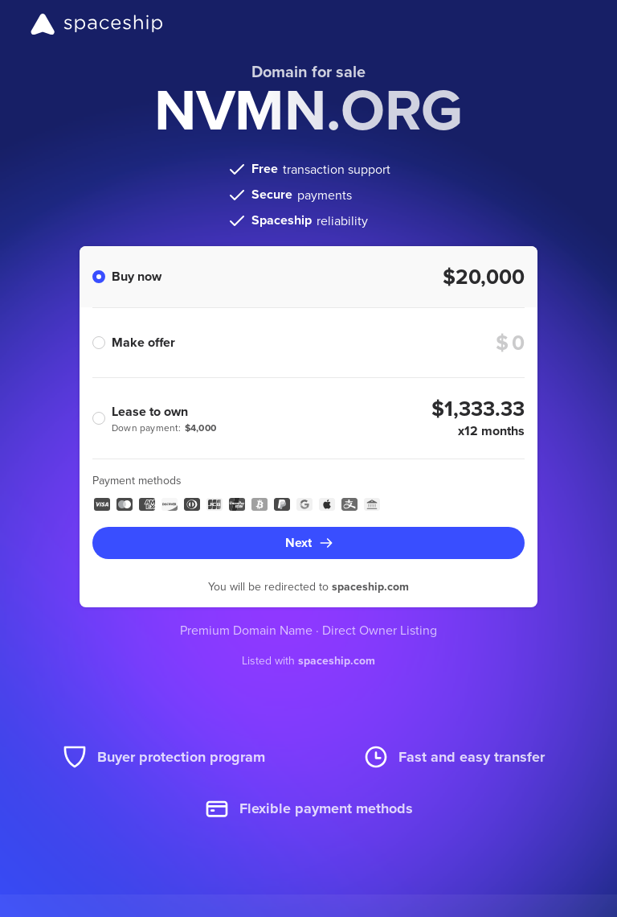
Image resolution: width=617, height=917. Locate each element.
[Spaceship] (97, 24)
